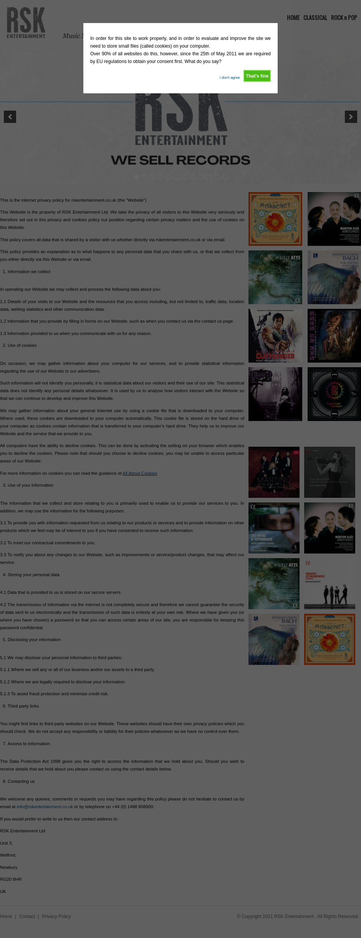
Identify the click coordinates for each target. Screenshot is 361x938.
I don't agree (230, 77)
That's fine (257, 76)
